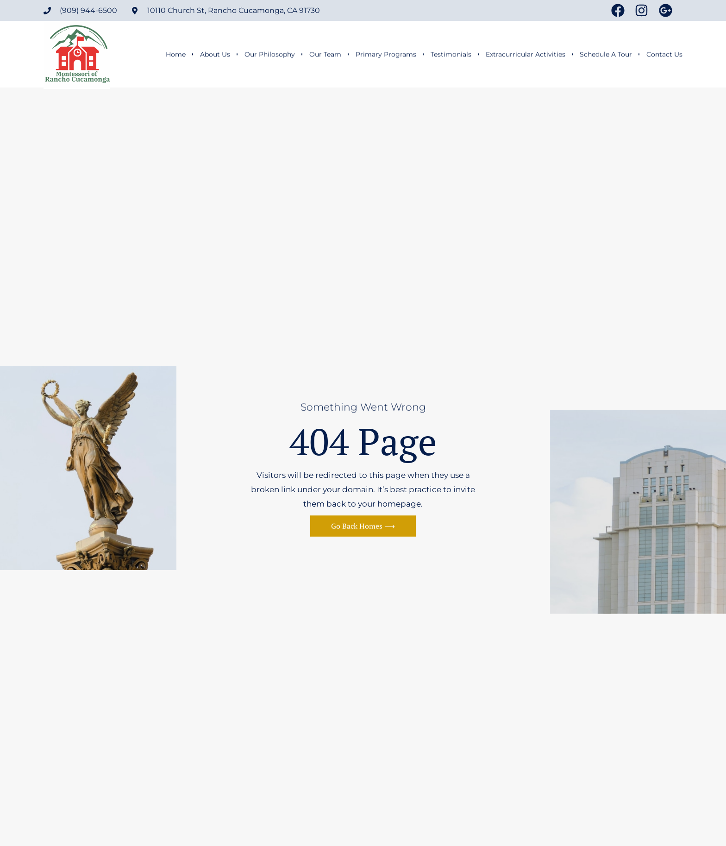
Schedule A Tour (606, 54)
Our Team (325, 54)
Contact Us (664, 54)
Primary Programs (386, 54)
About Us (215, 54)
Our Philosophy (269, 54)
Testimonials (451, 54)
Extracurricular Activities (525, 54)
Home (176, 54)
